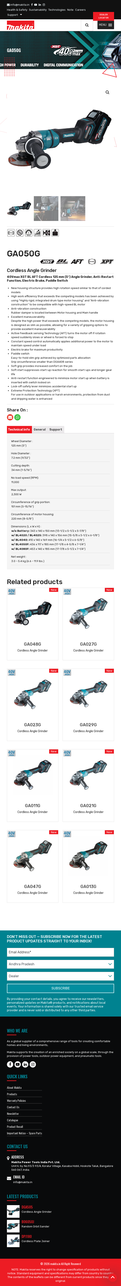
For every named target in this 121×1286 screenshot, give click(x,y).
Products (12, 1094)
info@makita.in (18, 4)
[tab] (19, 429)
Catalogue (12, 1120)
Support (12, 14)
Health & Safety (17, 9)
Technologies (57, 9)
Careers (80, 9)
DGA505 (27, 1207)
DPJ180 (27, 1236)
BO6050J (28, 1221)
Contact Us (13, 1107)
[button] (103, 25)
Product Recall (15, 1126)
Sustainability (38, 9)
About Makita (14, 1087)
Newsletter (13, 1113)
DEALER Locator (104, 16)
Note (70, 9)
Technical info (19, 429)
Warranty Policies (16, 1100)
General (40, 429)
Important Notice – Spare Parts (24, 1133)
